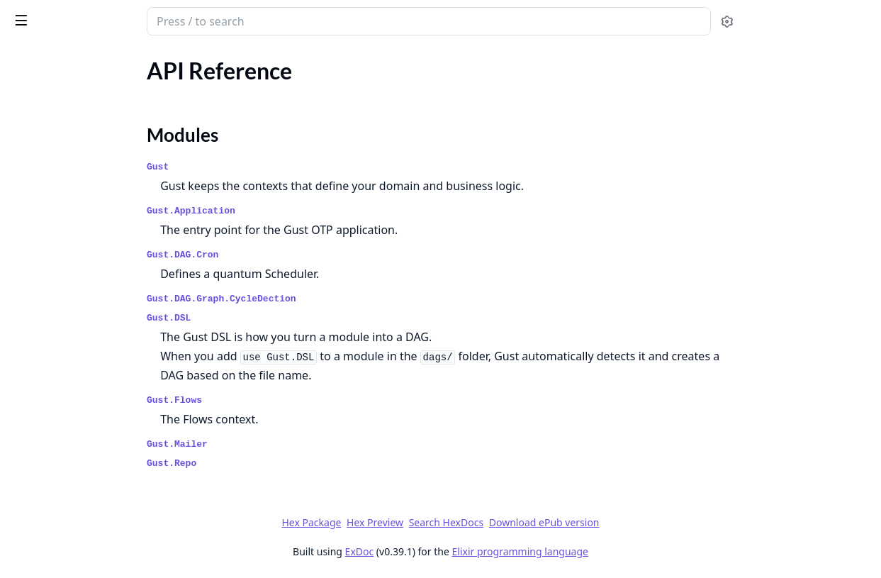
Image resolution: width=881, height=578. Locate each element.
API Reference (44, 89)
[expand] (198, 91)
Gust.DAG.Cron (291, 255)
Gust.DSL (277, 318)
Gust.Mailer (285, 444)
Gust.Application (299, 211)
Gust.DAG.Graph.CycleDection (330, 299)
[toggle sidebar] (194, 20)
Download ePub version (650, 522)
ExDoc (466, 551)
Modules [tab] (85, 58)
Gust (266, 167)
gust (23, 14)
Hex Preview (481, 522)
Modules (46, 114)
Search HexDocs (552, 522)
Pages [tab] (25, 58)
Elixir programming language (627, 551)
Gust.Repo (280, 463)
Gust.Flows (282, 400)
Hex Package (417, 522)
